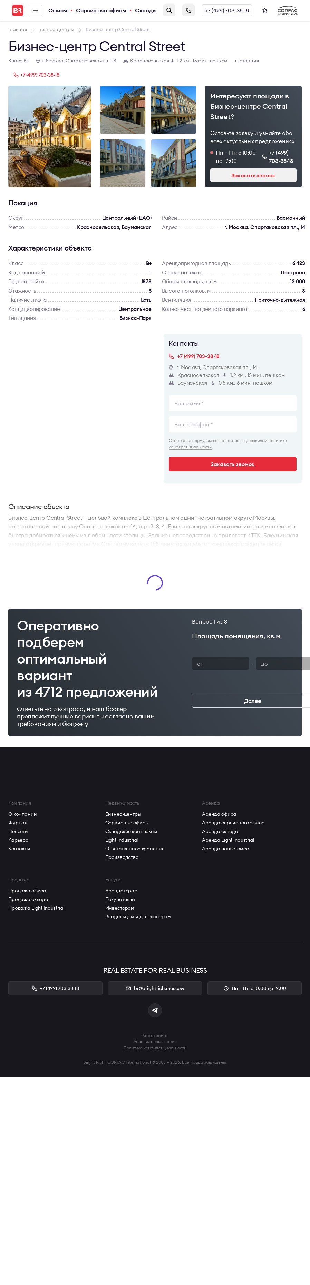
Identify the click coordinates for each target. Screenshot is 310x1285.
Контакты (19, 848)
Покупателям (120, 899)
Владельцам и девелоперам (138, 916)
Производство (121, 857)
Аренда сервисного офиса (233, 823)
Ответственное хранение (135, 848)
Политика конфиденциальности (155, 1047)
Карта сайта (155, 1035)
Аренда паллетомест (226, 848)
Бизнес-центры (123, 814)
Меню (35, 10)
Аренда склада (220, 831)
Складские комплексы (131, 831)
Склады (146, 10)
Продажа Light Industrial (36, 908)
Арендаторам (121, 890)
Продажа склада (28, 899)
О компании (22, 814)
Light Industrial (121, 840)
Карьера (18, 840)
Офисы (57, 10)
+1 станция (246, 60)
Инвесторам (120, 908)
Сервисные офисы (101, 10)
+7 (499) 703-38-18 (227, 10)
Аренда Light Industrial (228, 840)
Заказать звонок (188, 10)
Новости (18, 831)
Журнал (17, 823)
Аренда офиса (219, 814)
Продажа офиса (27, 890)
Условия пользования (155, 1041)
